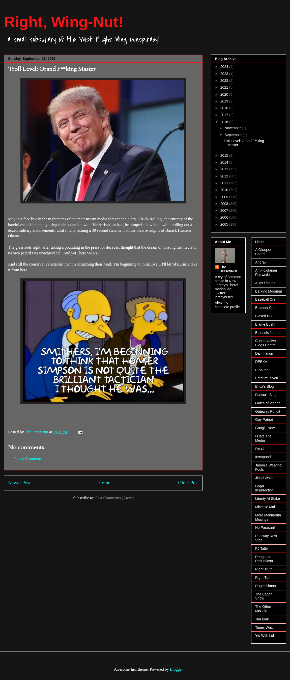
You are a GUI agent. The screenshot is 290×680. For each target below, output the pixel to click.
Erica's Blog (264, 386)
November (233, 128)
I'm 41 (260, 449)
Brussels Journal (268, 333)
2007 (224, 210)
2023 (224, 74)
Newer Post (19, 482)
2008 (224, 204)
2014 (224, 162)
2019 (224, 101)
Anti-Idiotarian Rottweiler (266, 272)
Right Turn (263, 578)
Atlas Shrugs (265, 283)
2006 (224, 217)
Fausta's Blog (265, 395)
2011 (224, 183)
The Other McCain (263, 609)
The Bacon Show (263, 596)
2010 (224, 190)
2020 (224, 94)
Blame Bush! (265, 324)
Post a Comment (27, 459)
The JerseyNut (228, 269)
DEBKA (261, 362)
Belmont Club (265, 308)
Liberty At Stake (267, 498)
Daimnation (264, 353)
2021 (224, 87)
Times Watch (265, 627)
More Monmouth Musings (268, 517)
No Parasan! (265, 528)
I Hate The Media (263, 438)
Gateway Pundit (267, 411)
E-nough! (262, 370)
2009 (224, 197)
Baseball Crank (267, 299)
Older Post (188, 482)
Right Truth (263, 569)
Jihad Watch (265, 478)
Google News (265, 428)
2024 (224, 67)
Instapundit (264, 457)
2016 (224, 122)
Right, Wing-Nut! (63, 21)
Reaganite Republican (264, 559)
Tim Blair (262, 619)
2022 (224, 81)
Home (104, 482)
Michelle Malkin (267, 507)
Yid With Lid (264, 636)
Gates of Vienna (267, 403)
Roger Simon (265, 586)
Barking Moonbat (268, 291)
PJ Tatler (262, 548)
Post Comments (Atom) (114, 498)
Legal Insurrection (264, 488)
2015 (224, 155)
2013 (224, 169)
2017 (224, 115)
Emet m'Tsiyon (266, 378)
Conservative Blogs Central (265, 343)
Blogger (176, 669)
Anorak (260, 262)
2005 (224, 224)
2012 (224, 176)
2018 (224, 108)
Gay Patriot (264, 419)
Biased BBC (264, 316)
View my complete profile (227, 305)
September (233, 135)
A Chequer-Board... (264, 252)
